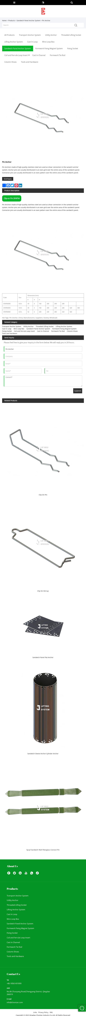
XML (51, 1012)
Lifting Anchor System (64, 326)
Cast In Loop (6, 329)
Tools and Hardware (9, 333)
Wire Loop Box (19, 329)
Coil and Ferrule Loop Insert (24, 331)
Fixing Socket (7, 331)
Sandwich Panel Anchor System (28, 20)
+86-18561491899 (14, 983)
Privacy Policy (43, 1012)
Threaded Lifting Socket (44, 326)
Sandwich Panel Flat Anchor (43, 657)
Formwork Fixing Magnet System (64, 329)
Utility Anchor (28, 326)
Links (35, 1012)
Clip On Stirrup (43, 591)
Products (11, 20)
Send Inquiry (8, 179)
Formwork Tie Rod (58, 331)
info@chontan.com (15, 1002)
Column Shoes (72, 331)
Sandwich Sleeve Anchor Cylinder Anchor (42, 754)
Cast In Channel (43, 331)
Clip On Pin (43, 495)
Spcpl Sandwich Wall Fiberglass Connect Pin (43, 850)
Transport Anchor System (11, 326)
